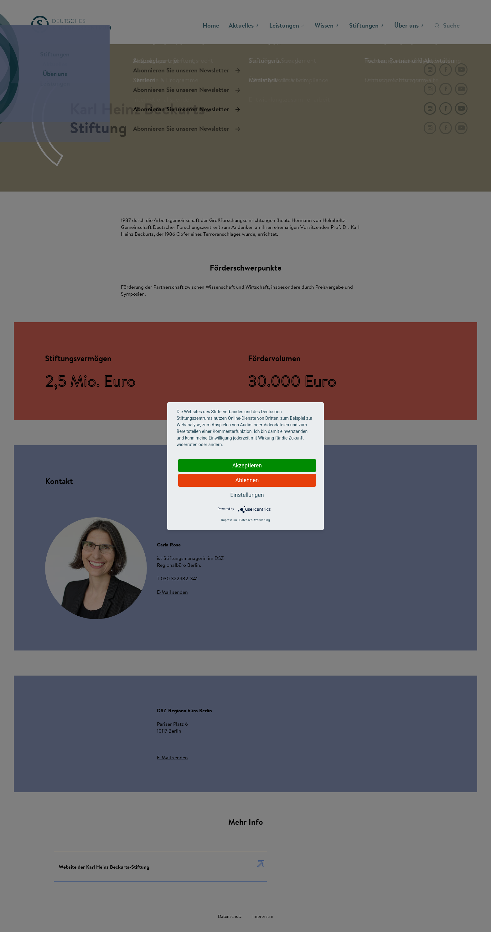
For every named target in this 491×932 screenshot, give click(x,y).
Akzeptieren (247, 465)
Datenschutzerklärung (254, 520)
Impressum (229, 520)
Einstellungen (247, 495)
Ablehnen (247, 480)
